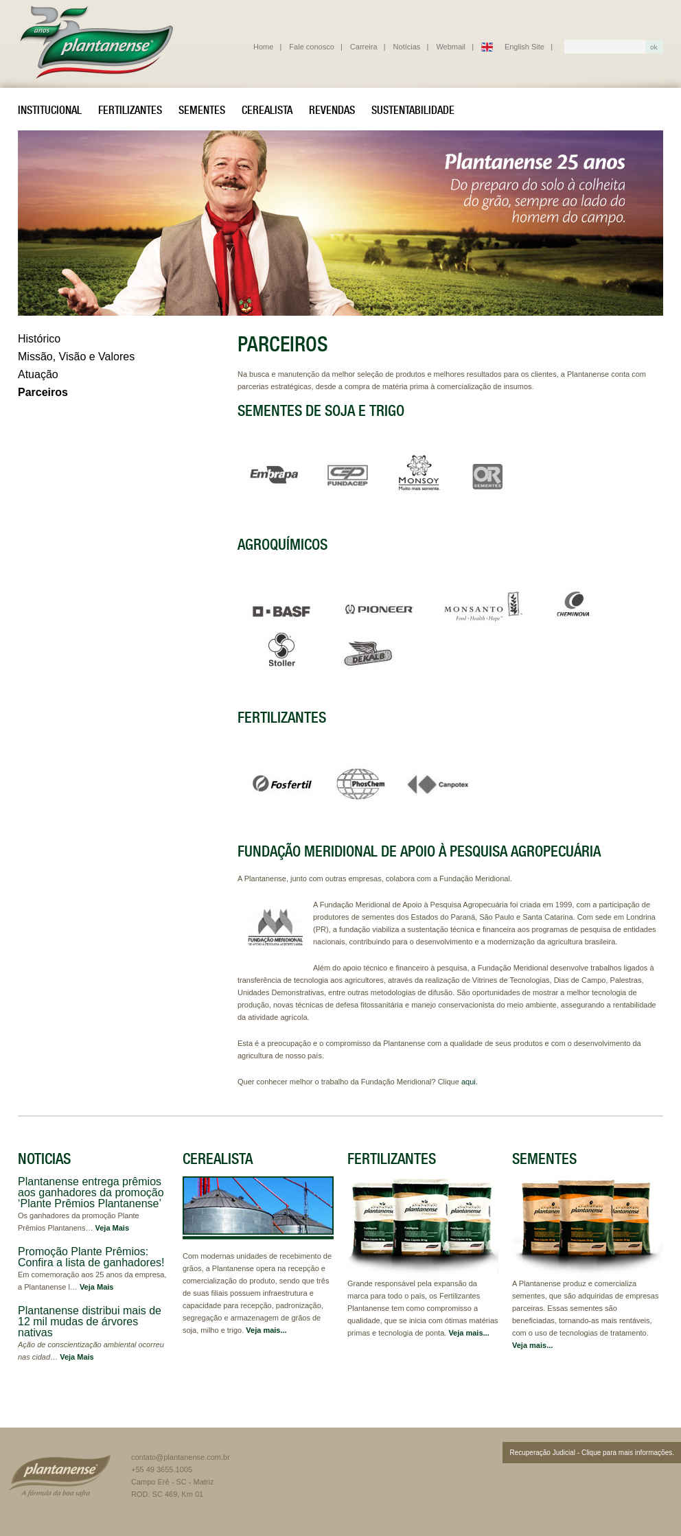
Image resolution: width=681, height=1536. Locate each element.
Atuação (38, 374)
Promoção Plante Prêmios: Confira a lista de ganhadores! (91, 1257)
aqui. (469, 1082)
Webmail (450, 47)
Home (263, 47)
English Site (524, 47)
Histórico (39, 339)
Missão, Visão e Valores (76, 356)
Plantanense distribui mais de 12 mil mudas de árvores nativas (89, 1321)
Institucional (50, 110)
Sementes (201, 110)
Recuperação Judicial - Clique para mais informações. (591, 1452)
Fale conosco (311, 47)
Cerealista (267, 110)
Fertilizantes (130, 110)
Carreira (364, 47)
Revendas (332, 110)
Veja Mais (112, 1228)
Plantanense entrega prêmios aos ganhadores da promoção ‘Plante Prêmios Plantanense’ (91, 1192)
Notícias (407, 47)
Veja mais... (266, 1330)
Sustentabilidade (412, 110)
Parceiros (43, 392)
